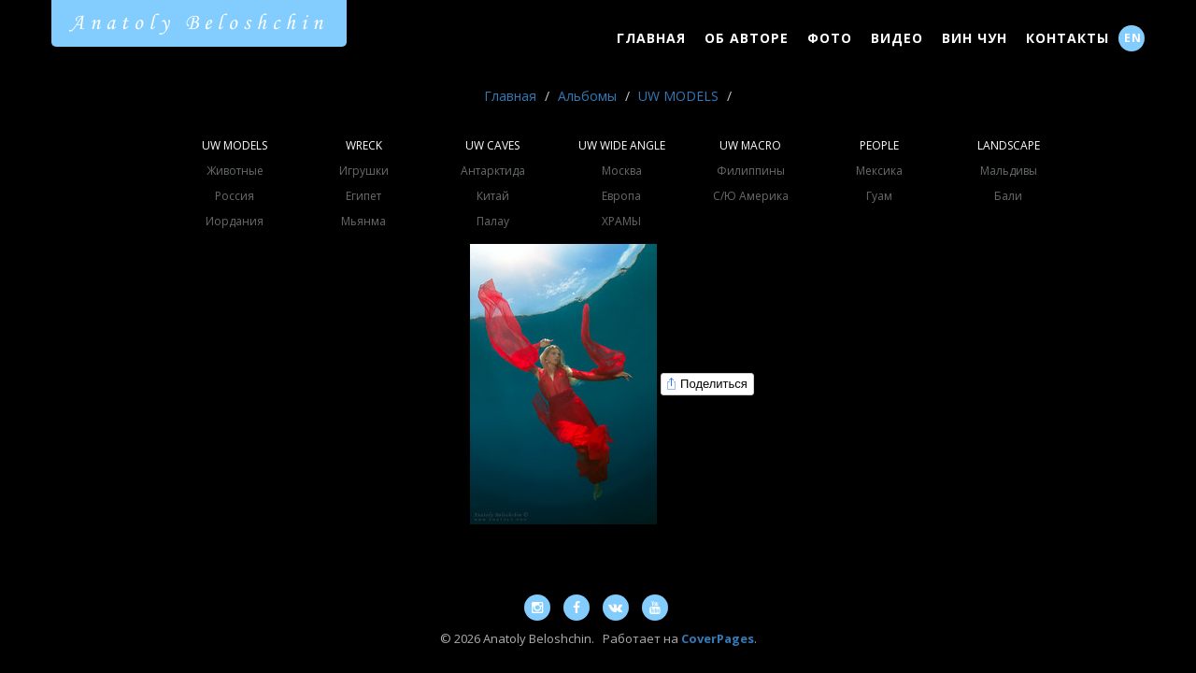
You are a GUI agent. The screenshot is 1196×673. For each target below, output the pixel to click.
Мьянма (363, 221)
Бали (1008, 196)
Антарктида (493, 171)
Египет (363, 196)
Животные (234, 171)
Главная (651, 38)
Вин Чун (974, 38)
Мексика (879, 171)
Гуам (879, 196)
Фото (829, 38)
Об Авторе (747, 38)
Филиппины (751, 171)
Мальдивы (1008, 171)
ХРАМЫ (621, 221)
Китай (493, 196)
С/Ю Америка (751, 196)
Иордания (234, 221)
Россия (234, 196)
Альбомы (587, 96)
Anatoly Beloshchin (199, 23)
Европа (621, 196)
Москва (622, 171)
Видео (897, 38)
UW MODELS (678, 96)
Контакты (1067, 38)
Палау (493, 221)
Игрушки (364, 171)
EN (1133, 38)
